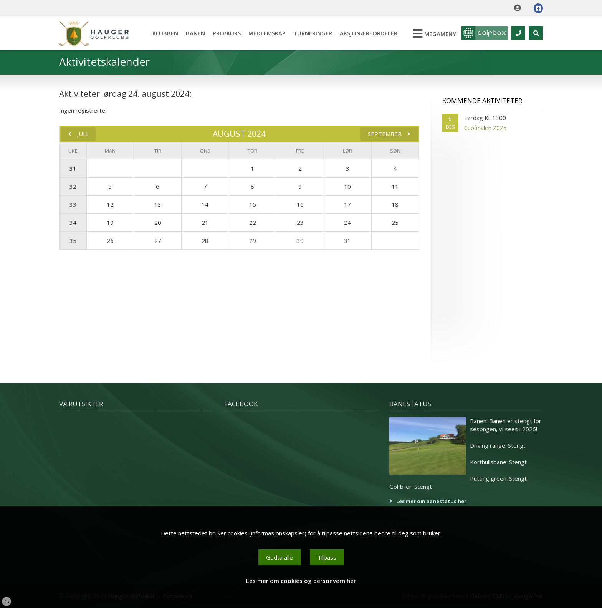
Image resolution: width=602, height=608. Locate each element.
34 (72, 222)
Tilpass (327, 557)
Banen (195, 33)
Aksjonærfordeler (368, 33)
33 (72, 204)
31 (72, 168)
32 (72, 186)
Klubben (165, 33)
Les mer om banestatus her (431, 501)
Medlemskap (267, 33)
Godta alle (279, 557)
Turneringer (312, 33)
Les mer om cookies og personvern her (301, 581)
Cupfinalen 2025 (485, 127)
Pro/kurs (227, 33)
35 (72, 240)
